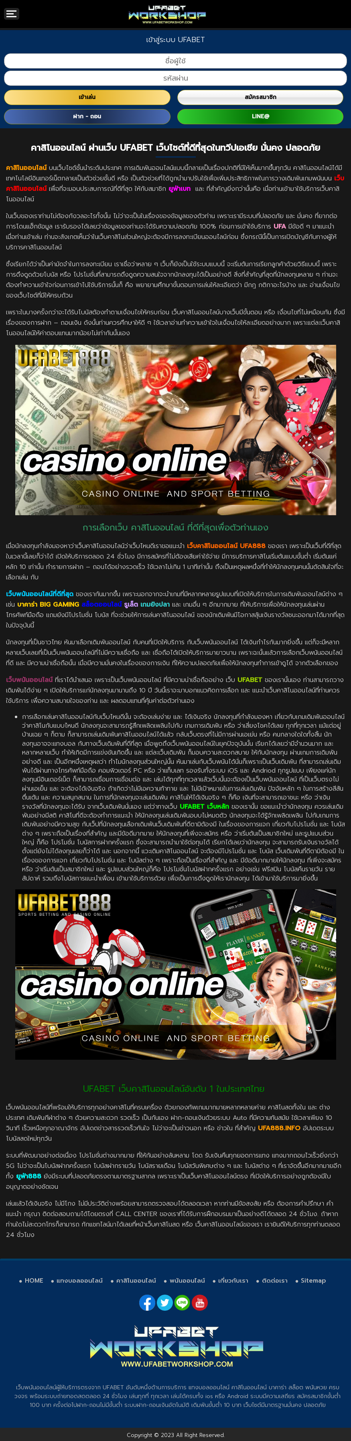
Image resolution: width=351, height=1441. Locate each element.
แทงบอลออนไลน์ (80, 1280)
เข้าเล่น (87, 97)
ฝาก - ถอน (87, 116)
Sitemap (313, 1280)
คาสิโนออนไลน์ (136, 1280)
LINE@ (260, 116)
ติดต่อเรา (275, 1280)
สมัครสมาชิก (260, 97)
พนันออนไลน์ (187, 1280)
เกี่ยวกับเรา (233, 1280)
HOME (34, 1280)
